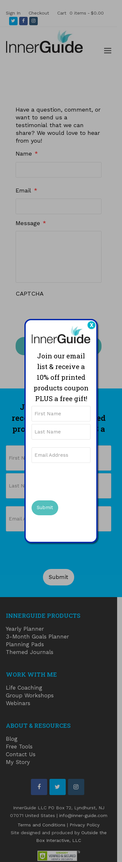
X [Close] (91, 325)
